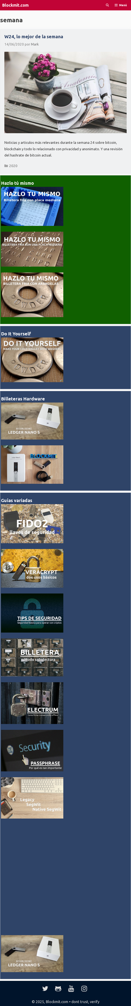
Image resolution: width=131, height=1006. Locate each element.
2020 (13, 166)
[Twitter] (45, 989)
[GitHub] (58, 989)
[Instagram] (84, 989)
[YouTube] (71, 989)
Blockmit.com (15, 5)
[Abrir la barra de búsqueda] (107, 5)
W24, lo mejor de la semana (33, 36)
